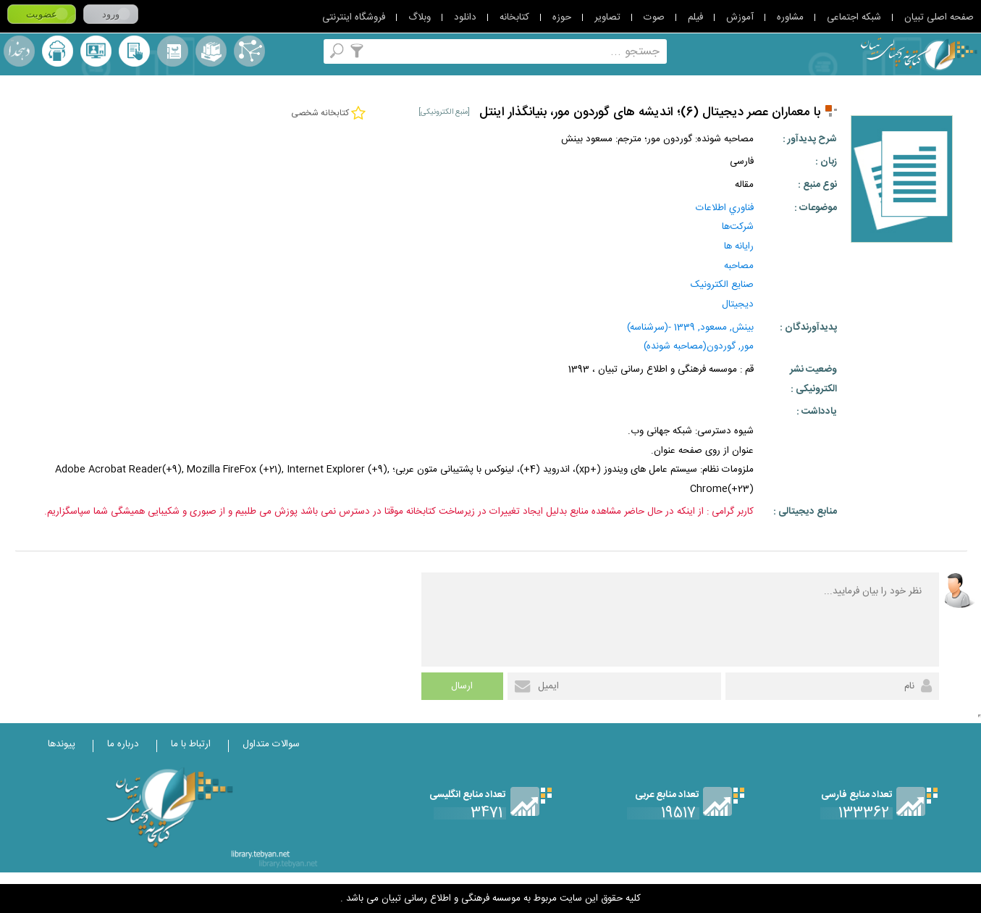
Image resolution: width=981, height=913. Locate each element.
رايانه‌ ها (739, 246)
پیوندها (61, 744)
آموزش (740, 17)
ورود (110, 14)
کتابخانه (514, 17)
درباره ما (123, 744)
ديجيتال (738, 304)
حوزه (561, 17)
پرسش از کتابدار (95, 51)
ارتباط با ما (191, 744)
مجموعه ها (211, 51)
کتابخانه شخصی (134, 51)
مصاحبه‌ (739, 266)
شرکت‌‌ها (738, 227)
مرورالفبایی (172, 51)
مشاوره (790, 17)
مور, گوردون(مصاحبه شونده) (699, 346)
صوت (654, 17)
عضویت (41, 14)
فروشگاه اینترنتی (353, 17)
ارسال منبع (57, 51)
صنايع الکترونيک (722, 285)
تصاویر (607, 17)
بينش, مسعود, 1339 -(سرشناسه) (690, 327)
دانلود (465, 17)
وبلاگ (419, 17)
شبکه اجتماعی (854, 17)
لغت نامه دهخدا (19, 51)
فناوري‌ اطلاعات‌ (725, 208)
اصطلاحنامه (249, 51)
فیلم (695, 17)
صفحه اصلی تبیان (939, 17)
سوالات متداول (271, 744)
